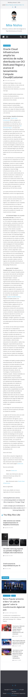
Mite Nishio (14, 25)
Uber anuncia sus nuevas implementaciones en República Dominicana (11, 523)
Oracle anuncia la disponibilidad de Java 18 (11, 565)
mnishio (13, 80)
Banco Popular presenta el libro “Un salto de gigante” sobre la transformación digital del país (14, 604)
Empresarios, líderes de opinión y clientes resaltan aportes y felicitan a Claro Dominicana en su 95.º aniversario (18, 630)
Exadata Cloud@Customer (13, 296)
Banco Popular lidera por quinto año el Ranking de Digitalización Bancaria (19, 642)
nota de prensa (7, 45)
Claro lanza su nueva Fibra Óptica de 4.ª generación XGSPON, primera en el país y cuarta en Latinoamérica (18, 654)
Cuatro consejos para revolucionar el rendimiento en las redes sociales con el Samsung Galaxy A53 (14, 508)
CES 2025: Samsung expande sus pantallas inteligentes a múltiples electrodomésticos (13, 551)
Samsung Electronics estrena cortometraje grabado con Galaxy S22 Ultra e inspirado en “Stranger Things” (13, 500)
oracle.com (20, 463)
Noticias (13, 595)
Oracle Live (14, 470)
